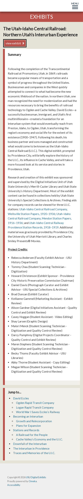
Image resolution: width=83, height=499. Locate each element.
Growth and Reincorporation (34, 421)
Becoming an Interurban (28, 416)
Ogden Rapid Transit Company (35, 402)
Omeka (33, 481)
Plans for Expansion (28, 425)
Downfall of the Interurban (30, 443)
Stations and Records (26, 430)
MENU (75, 4)
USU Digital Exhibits (36, 477)
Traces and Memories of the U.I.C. (34, 453)
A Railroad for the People (32, 434)
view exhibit (13, 43)
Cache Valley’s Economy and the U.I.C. (39, 439)
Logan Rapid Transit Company (35, 407)
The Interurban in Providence (31, 448)
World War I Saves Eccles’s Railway (38, 412)
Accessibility (13, 484)
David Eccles (21, 398)
